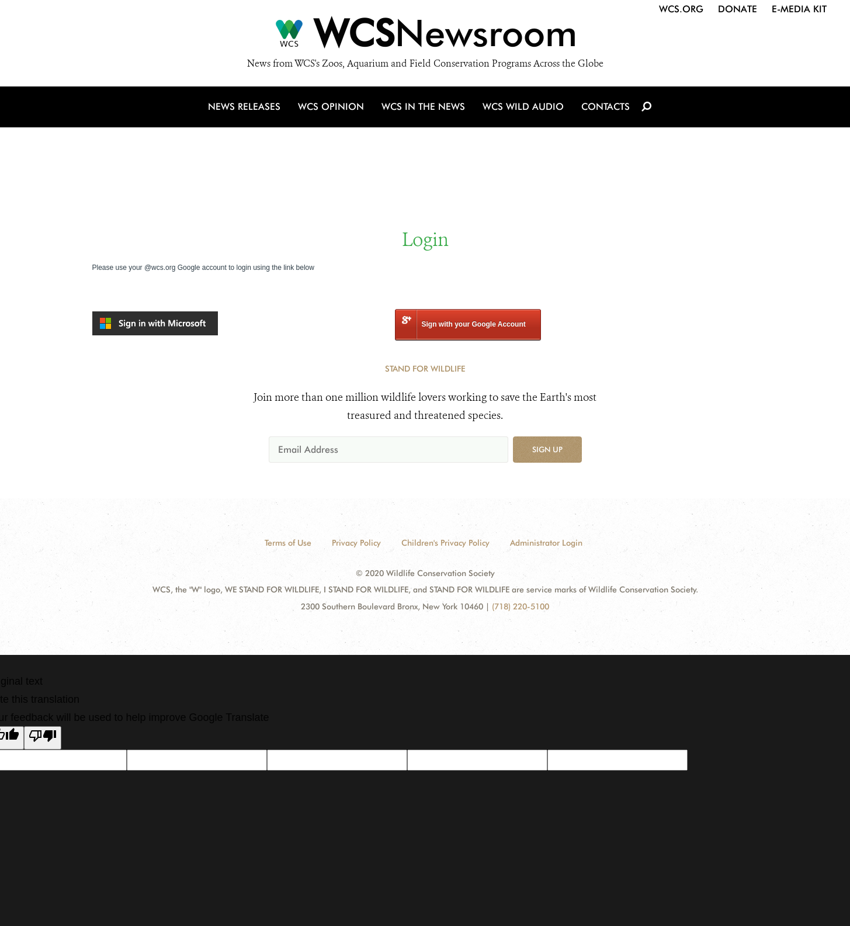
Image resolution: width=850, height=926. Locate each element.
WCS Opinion (331, 106)
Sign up (547, 449)
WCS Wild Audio (523, 106)
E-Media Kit (799, 9)
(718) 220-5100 (520, 606)
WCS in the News (423, 106)
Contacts (605, 106)
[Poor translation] (42, 738)
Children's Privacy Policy (445, 542)
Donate (737, 9)
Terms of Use (288, 542)
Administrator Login (546, 542)
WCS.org (681, 9)
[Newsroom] (425, 36)
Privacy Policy (356, 542)
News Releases (244, 106)
